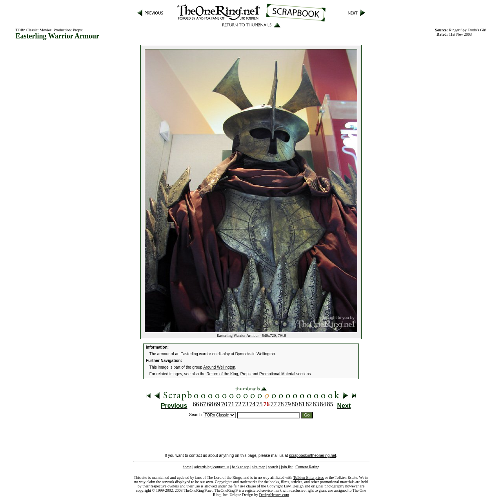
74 (252, 404)
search (273, 467)
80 (295, 404)
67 (203, 404)
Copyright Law (279, 486)
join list (287, 467)
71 (231, 404)
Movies (45, 30)
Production (62, 30)
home (187, 467)
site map (259, 467)
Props (77, 30)
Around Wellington (219, 367)
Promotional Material (277, 374)
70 (224, 404)
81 (302, 404)
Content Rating (307, 467)
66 (196, 404)
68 (210, 404)
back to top (240, 467)
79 (288, 404)
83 (316, 404)
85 (330, 404)
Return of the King (222, 374)
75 (259, 404)
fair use (239, 486)
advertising (202, 467)
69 (217, 404)
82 (309, 404)
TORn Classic (27, 30)
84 (323, 404)
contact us (221, 467)
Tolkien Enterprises (308, 477)
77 (274, 404)
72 (238, 404)
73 (245, 404)
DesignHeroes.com (274, 495)
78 (281, 404)
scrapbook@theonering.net (312, 455)
